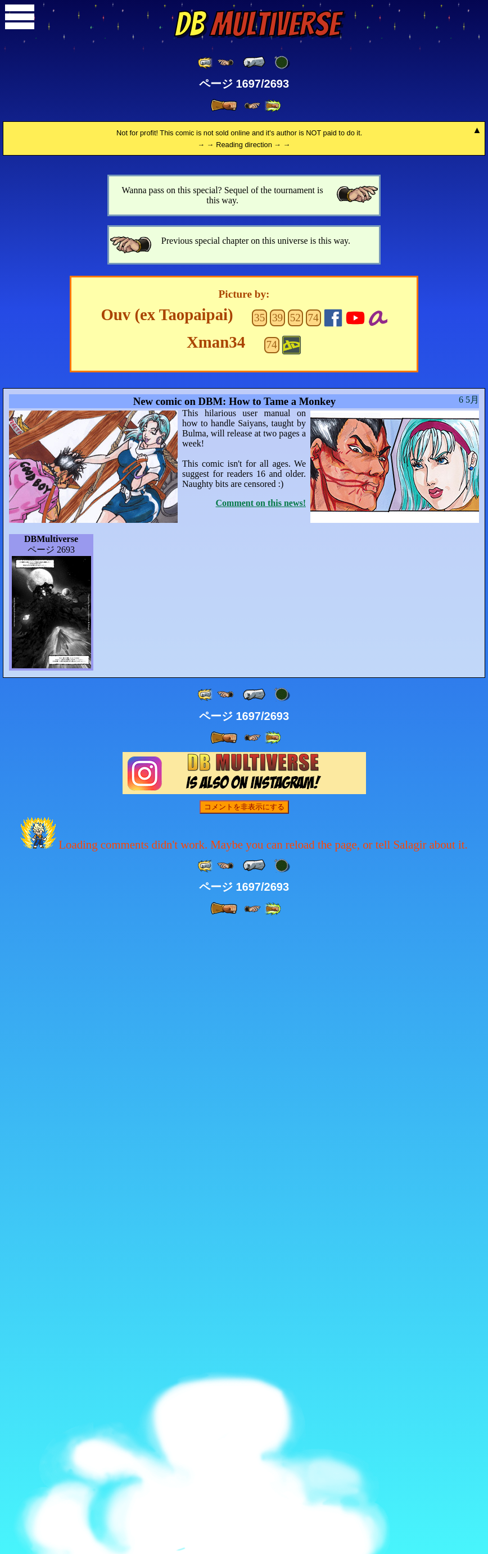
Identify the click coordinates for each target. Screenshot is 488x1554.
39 (277, 946)
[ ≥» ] (252, 106)
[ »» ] (272, 106)
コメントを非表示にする (244, 1435)
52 (295, 946)
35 (259, 946)
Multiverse (257, 24)
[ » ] (224, 106)
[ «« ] (205, 63)
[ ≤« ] (225, 63)
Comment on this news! (261, 1131)
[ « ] (254, 62)
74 (313, 946)
